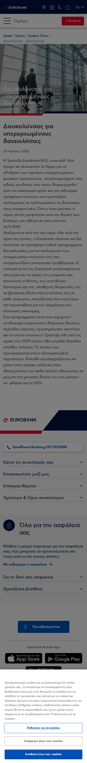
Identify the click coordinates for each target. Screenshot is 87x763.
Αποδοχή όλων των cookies (43, 754)
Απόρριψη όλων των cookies (43, 741)
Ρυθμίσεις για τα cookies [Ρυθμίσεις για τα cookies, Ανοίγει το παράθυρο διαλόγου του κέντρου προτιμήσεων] (43, 728)
